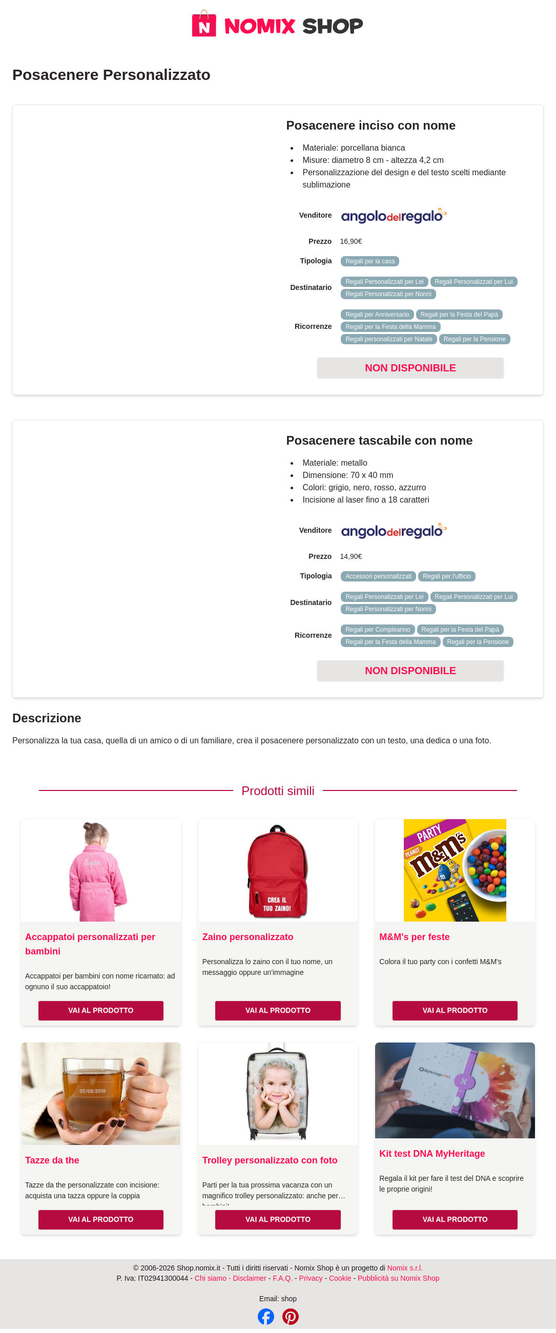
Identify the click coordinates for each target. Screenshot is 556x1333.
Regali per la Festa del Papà (459, 314)
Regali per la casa (370, 261)
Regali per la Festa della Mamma (390, 326)
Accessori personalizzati (378, 576)
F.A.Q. (283, 1278)
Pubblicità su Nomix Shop (399, 1278)
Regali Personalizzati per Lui (474, 281)
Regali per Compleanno (377, 629)
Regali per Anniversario (377, 314)
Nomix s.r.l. (405, 1268)
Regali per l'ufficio (447, 576)
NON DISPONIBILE (410, 367)
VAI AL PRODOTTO (100, 1010)
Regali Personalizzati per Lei (384, 281)
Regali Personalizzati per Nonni (388, 294)
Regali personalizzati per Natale (388, 339)
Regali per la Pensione (475, 339)
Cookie (340, 1278)
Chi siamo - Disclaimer (230, 1278)
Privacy (311, 1278)
